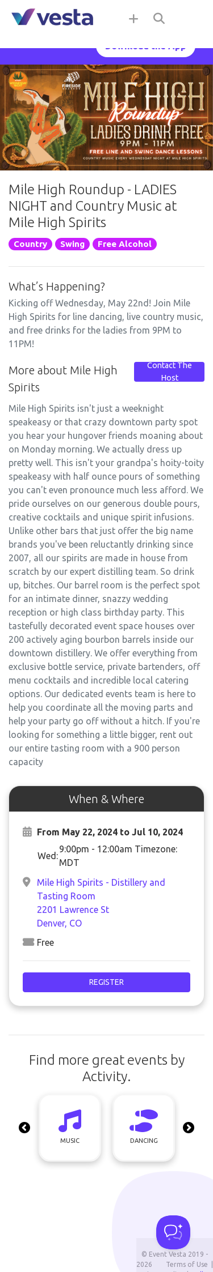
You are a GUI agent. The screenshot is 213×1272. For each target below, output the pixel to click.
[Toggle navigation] (190, 18)
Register (106, 982)
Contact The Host (169, 371)
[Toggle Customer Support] (173, 1232)
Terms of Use (187, 1264)
